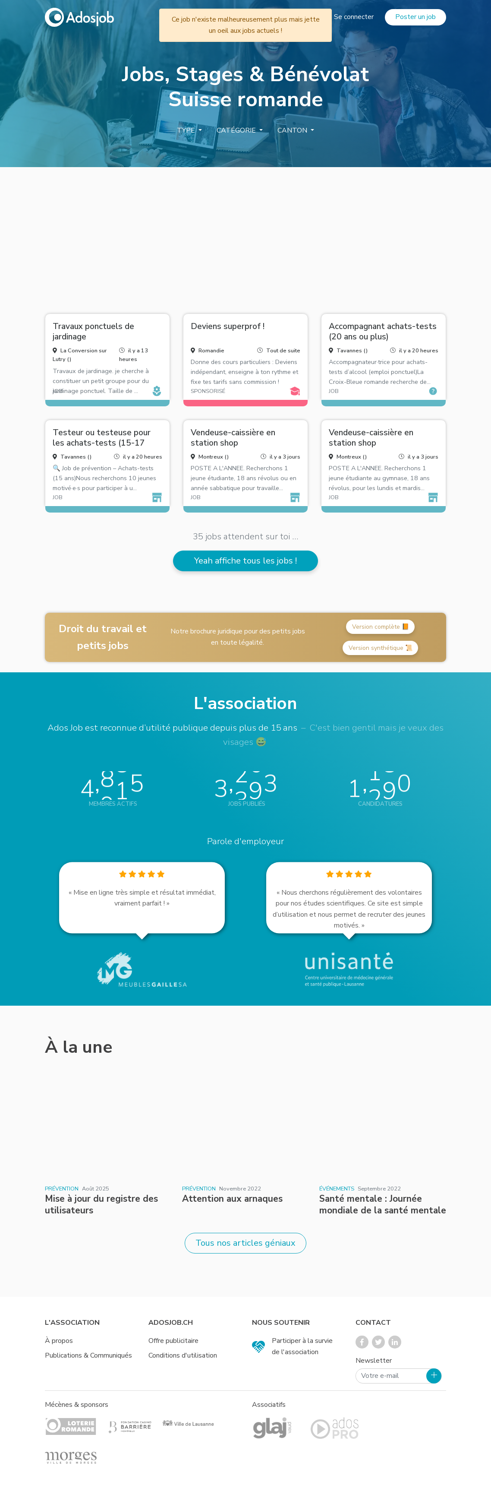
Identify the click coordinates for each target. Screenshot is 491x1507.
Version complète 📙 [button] (380, 627)
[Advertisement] (245, 237)
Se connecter (354, 17)
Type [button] (187, 130)
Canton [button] (293, 130)
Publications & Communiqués (88, 1355)
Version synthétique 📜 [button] (380, 648)
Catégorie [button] (237, 130)
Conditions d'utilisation (182, 1355)
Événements (336, 1189)
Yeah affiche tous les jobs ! (245, 561)
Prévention (62, 1189)
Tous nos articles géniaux (245, 1243)
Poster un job (415, 17)
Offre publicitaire (173, 1341)
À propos (59, 1341)
